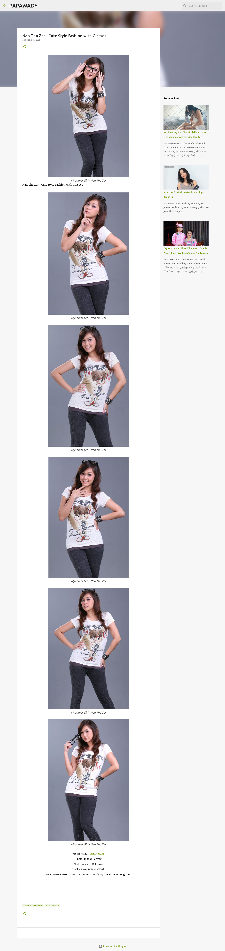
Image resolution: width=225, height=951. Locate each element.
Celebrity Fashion (33, 906)
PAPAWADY (23, 5)
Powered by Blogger (113, 946)
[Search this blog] (205, 6)
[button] (24, 46)
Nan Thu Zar (97, 853)
